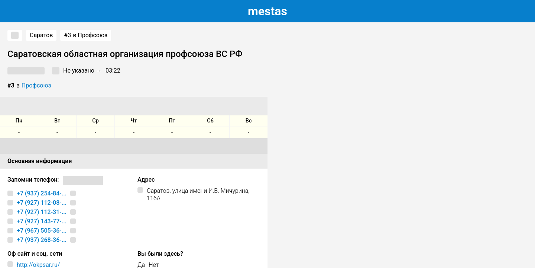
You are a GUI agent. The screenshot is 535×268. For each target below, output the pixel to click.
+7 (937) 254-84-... (42, 193)
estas (267, 11)
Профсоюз (36, 85)
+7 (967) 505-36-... (42, 230)
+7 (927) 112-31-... (42, 212)
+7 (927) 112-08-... (42, 202)
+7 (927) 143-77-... (42, 221)
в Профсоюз (85, 35)
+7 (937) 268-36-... (42, 240)
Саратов (41, 35)
